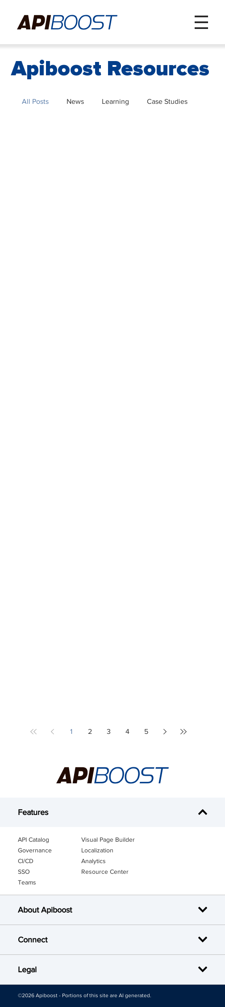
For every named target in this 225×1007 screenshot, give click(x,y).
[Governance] (49, 850)
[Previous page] (52, 732)
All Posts (35, 101)
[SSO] (49, 871)
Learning (115, 101)
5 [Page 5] (146, 731)
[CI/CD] (49, 860)
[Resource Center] (113, 871)
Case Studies (167, 101)
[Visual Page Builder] (113, 839)
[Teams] (49, 882)
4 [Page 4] (127, 731)
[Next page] (165, 732)
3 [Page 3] (109, 731)
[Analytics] (113, 860)
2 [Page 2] (90, 731)
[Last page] (183, 732)
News (75, 101)
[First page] (33, 732)
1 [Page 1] (71, 731)
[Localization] (113, 850)
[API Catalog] (49, 839)
